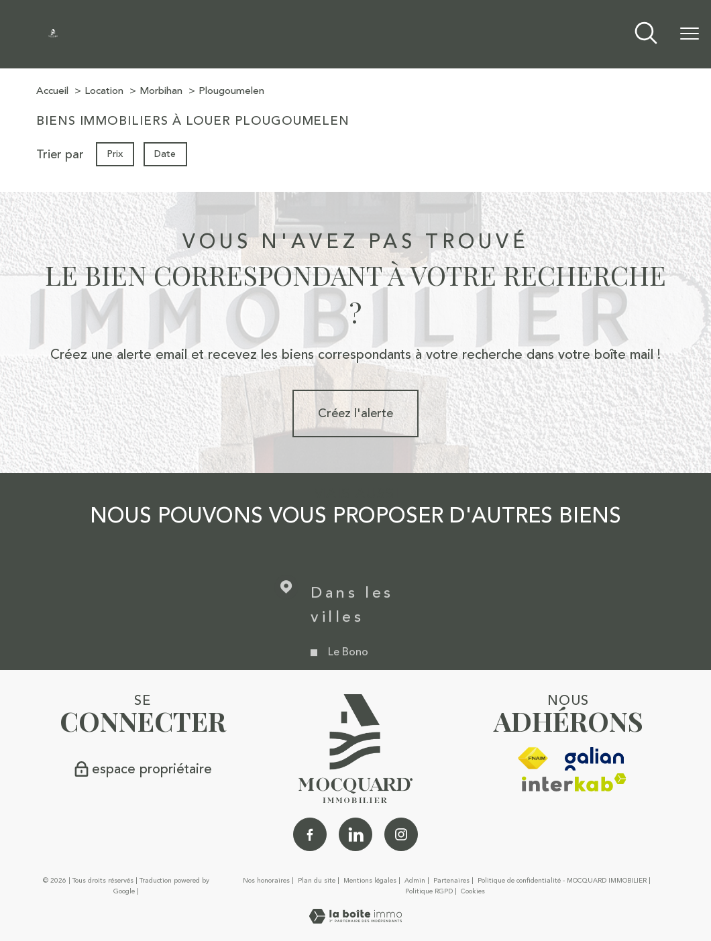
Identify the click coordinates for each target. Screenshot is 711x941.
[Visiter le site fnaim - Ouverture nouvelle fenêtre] (532, 758)
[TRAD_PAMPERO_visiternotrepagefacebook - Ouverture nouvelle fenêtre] (310, 834)
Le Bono (348, 668)
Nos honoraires (266, 880)
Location (104, 91)
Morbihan (161, 91)
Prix (115, 153)
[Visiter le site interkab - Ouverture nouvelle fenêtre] (574, 782)
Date (165, 153)
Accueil (52, 91)
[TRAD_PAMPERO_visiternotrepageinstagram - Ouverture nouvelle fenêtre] (401, 834)
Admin (414, 880)
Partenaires (451, 880)
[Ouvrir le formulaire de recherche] (646, 34)
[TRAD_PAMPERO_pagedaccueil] (53, 33)
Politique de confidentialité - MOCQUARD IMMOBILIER (562, 880)
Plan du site (316, 880)
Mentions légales (369, 880)
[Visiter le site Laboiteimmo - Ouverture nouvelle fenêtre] (355, 919)
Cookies (473, 892)
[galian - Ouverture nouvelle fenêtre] (594, 759)
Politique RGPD (429, 891)
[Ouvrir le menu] (689, 34)
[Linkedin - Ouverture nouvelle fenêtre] (355, 834)
